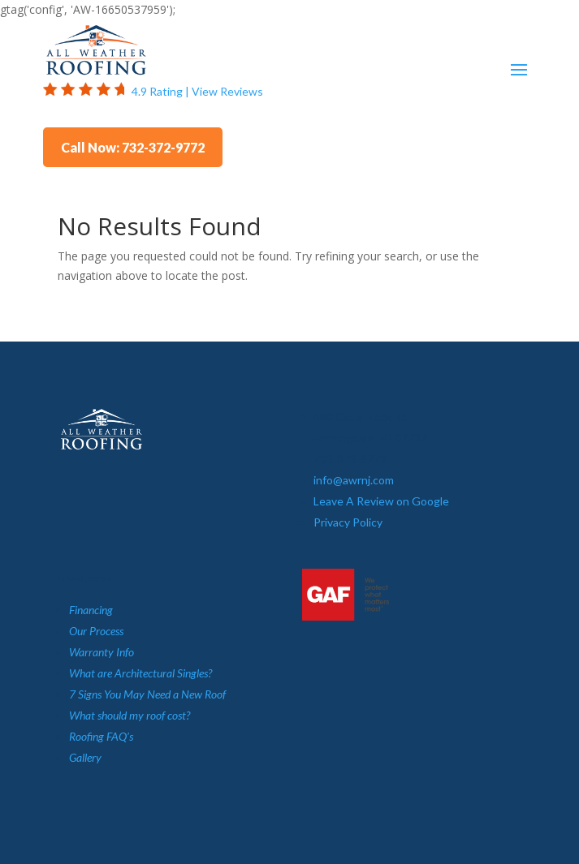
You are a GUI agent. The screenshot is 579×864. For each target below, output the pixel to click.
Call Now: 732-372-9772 (133, 147)
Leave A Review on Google (381, 501)
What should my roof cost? (129, 715)
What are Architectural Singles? (140, 673)
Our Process (96, 631)
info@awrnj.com (353, 480)
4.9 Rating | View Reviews (197, 91)
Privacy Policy (347, 522)
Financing (91, 610)
